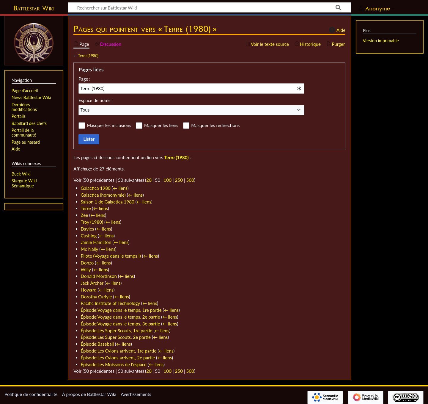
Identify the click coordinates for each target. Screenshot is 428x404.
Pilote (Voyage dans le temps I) (111, 256)
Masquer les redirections (215, 125)
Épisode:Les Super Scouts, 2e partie (116, 337)
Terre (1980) (88, 55)
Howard (89, 289)
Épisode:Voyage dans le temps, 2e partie (120, 317)
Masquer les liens (161, 125)
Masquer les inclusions (109, 125)
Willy (86, 269)
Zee (84, 215)
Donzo (87, 262)
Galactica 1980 (96, 188)
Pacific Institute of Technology (110, 303)
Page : (84, 79)
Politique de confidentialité (30, 394)
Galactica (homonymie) (103, 195)
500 (190, 180)
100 (167, 180)
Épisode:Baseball (97, 344)
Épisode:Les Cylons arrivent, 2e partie (118, 357)
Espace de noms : (95, 100)
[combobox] (191, 88)
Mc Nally (89, 249)
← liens (120, 188)
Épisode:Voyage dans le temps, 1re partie (121, 310)
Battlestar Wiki (33, 8)
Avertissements (136, 394)
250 (179, 180)
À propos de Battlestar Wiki (89, 394)
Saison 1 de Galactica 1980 (107, 201)
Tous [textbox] (85, 109)
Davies (87, 228)
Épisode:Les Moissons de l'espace (114, 364)
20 (149, 180)
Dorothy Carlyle (96, 296)
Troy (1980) (92, 222)
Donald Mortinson (99, 276)
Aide (336, 30)
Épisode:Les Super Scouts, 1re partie (116, 330)
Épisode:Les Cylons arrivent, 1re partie (119, 350)
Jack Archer (92, 283)
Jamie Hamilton (96, 242)
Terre (86, 208)
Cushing (89, 235)
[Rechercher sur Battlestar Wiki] (209, 7)
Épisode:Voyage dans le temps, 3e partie (120, 323)
